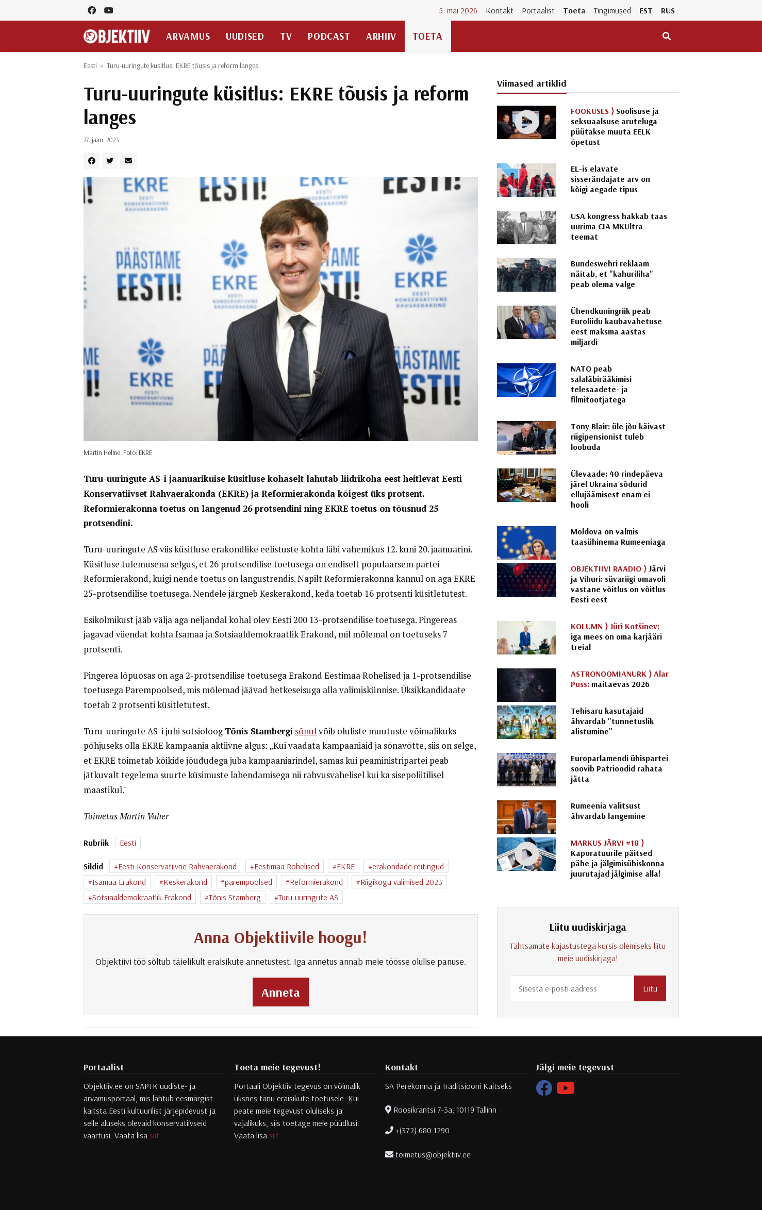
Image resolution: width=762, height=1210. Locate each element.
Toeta (574, 10)
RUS (668, 10)
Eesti (90, 65)
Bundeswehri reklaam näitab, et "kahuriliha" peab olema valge (612, 273)
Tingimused (612, 10)
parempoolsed (248, 882)
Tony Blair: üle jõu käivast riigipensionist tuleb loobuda (618, 436)
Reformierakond (316, 882)
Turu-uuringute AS (308, 897)
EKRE (346, 866)
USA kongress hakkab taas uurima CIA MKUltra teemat (619, 226)
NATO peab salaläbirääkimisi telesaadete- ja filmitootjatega (601, 384)
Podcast (329, 36)
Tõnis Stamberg (235, 897)
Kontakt (499, 10)
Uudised (245, 36)
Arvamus (188, 36)
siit (154, 1135)
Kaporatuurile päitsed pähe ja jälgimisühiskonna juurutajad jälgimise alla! (618, 858)
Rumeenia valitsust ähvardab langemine (608, 810)
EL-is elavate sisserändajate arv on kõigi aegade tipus (610, 178)
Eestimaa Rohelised (286, 866)
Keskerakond (185, 882)
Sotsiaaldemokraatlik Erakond (141, 897)
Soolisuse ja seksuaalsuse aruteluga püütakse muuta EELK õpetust (615, 126)
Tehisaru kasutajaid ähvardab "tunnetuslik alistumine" (612, 720)
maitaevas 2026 (620, 678)
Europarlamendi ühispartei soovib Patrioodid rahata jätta (619, 768)
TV (286, 36)
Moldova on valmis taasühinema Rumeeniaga (618, 536)
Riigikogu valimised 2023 (401, 882)
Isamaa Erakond (119, 882)
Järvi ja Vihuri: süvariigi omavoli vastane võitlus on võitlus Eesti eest (618, 583)
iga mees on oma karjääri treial (616, 636)
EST (646, 10)
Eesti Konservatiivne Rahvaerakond (177, 866)
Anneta (280, 992)
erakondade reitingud (408, 866)
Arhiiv (381, 36)
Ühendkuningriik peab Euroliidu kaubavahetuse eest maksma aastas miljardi (616, 326)
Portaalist (538, 10)
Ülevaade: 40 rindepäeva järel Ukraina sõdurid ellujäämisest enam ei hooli (617, 489)
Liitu (650, 988)
